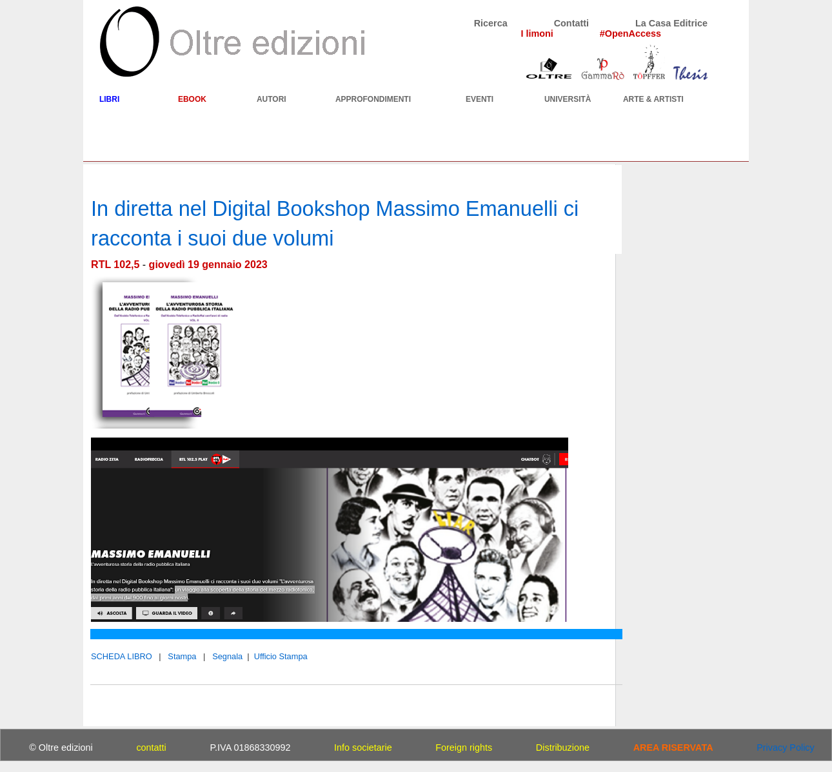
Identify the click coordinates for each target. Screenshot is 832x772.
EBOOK (192, 99)
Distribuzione (562, 747)
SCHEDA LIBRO (121, 656)
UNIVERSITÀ (567, 99)
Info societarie (363, 747)
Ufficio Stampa (281, 656)
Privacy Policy (786, 747)
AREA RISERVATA (673, 747)
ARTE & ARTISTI (653, 99)
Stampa (182, 656)
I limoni (536, 33)
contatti (151, 747)
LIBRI (109, 99)
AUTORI (271, 99)
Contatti (571, 23)
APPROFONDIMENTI (373, 99)
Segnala (227, 656)
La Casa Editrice (671, 23)
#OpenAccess (630, 33)
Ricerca (491, 23)
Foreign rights (463, 747)
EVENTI (479, 99)
